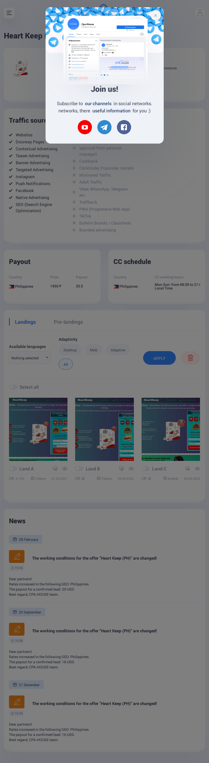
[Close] (156, 15)
